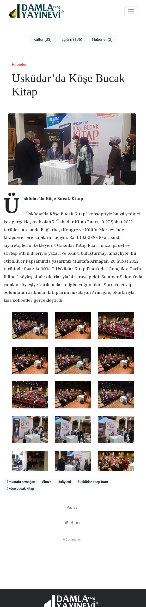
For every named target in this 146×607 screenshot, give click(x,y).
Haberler (19, 64)
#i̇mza (46, 482)
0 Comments (72, 539)
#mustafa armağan (20, 482)
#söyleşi (64, 482)
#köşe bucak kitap (20, 488)
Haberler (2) (102, 39)
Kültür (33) (42, 39)
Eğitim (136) (71, 39)
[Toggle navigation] (131, 11)
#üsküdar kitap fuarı (93, 482)
